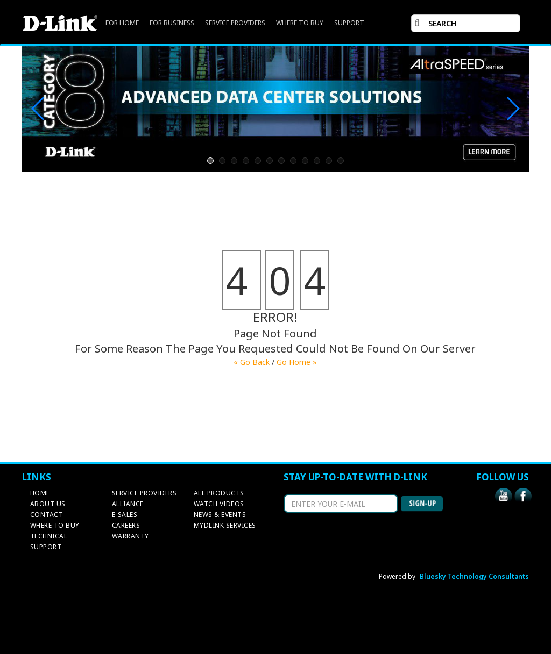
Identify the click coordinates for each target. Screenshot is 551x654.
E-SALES (125, 514)
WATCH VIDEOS (219, 503)
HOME (40, 493)
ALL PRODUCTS (219, 493)
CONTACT (46, 514)
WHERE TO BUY (299, 22)
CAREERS (126, 525)
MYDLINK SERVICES (225, 525)
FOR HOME (122, 22)
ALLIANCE (128, 503)
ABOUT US (48, 503)
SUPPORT (349, 22)
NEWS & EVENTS (220, 514)
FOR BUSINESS (172, 22)
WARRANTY (130, 536)
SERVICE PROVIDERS (235, 22)
